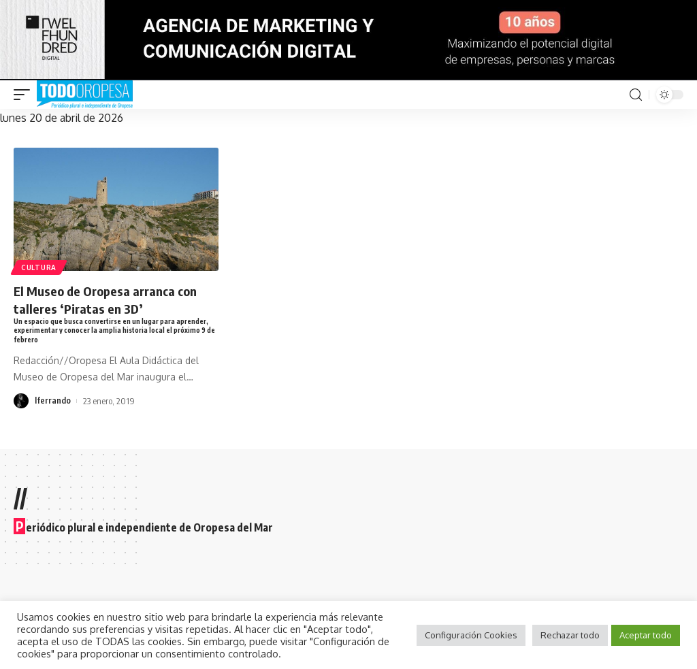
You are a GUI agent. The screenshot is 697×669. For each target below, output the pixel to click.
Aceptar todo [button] (645, 635)
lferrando (53, 401)
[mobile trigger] (25, 94)
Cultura (39, 267)
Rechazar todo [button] (570, 635)
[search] (635, 94)
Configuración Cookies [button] (471, 635)
